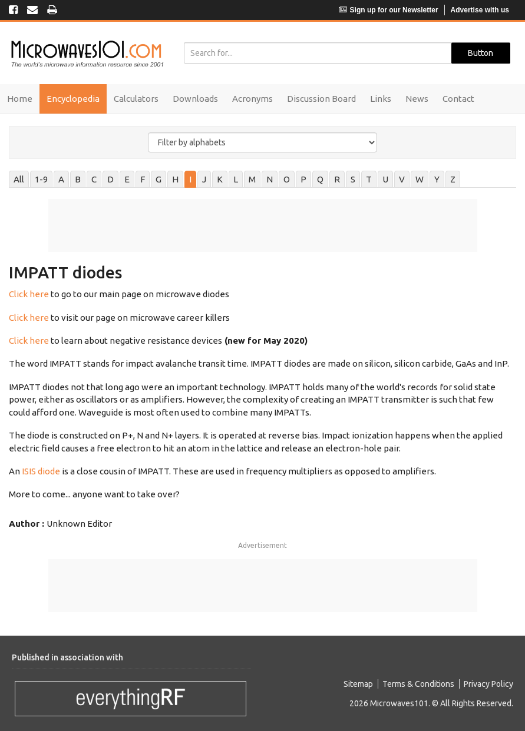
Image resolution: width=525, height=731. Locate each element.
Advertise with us (480, 10)
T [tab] (369, 179)
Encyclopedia (73, 99)
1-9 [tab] (41, 179)
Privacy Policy (488, 684)
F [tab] (142, 179)
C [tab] (94, 179)
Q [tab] (320, 179)
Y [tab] (437, 179)
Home (19, 99)
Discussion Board (321, 99)
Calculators (136, 99)
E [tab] (127, 179)
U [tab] (385, 179)
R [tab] (337, 179)
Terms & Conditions (418, 684)
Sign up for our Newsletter (388, 10)
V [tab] (402, 179)
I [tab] (190, 179)
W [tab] (419, 179)
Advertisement (262, 545)
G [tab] (158, 179)
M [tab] (252, 179)
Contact (458, 99)
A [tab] (61, 179)
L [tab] (235, 179)
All (19, 179)
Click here (29, 294)
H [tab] (175, 179)
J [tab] (204, 179)
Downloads (195, 99)
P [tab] (303, 179)
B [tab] (78, 179)
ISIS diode (40, 471)
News (416, 99)
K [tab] (220, 179)
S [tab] (353, 179)
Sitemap (358, 684)
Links (380, 99)
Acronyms (252, 99)
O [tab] (286, 179)
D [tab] (110, 179)
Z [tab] (452, 179)
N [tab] (269, 179)
